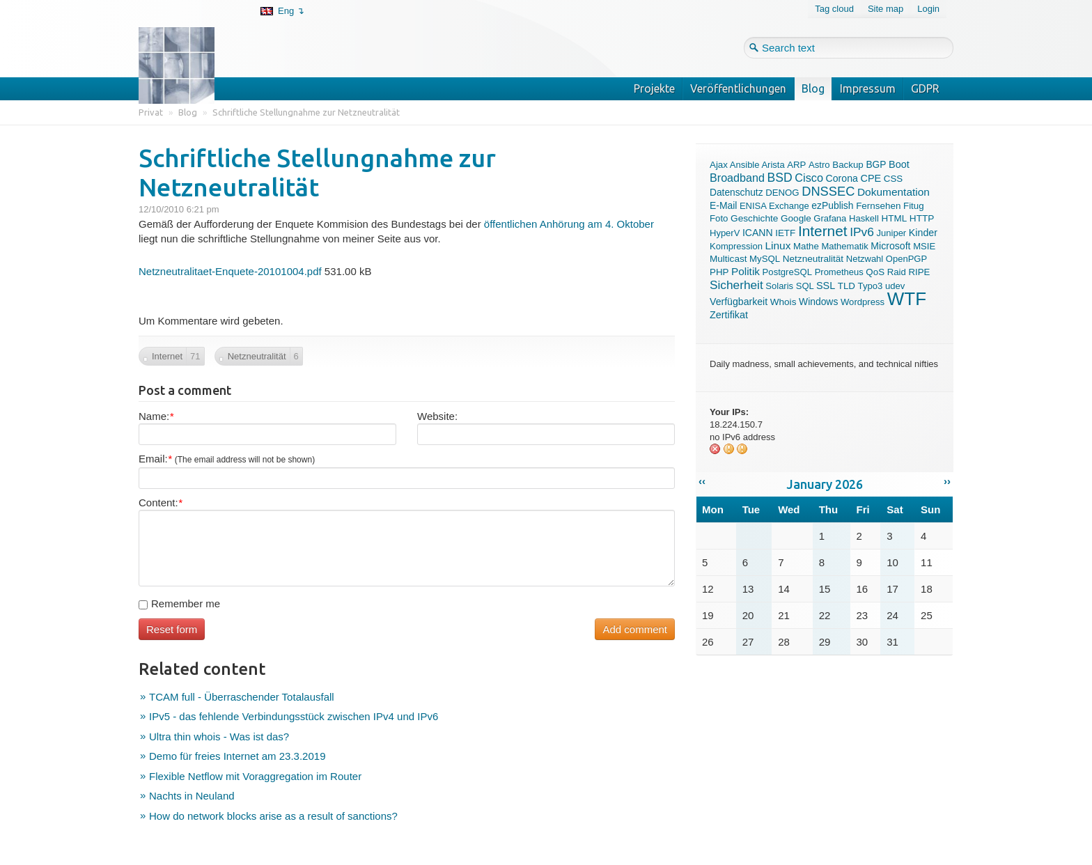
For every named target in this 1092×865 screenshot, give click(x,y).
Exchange (789, 206)
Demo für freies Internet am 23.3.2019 (237, 756)
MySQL (764, 259)
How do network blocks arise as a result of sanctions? (273, 816)
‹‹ (702, 481)
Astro (819, 164)
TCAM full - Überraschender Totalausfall (241, 697)
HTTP (922, 218)
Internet (823, 231)
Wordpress (862, 302)
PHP (719, 272)
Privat (151, 112)
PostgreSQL (787, 272)
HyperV (725, 233)
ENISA (753, 206)
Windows (818, 301)
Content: (160, 502)
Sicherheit (736, 285)
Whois (783, 302)
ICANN (757, 232)
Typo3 (870, 286)
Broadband (737, 177)
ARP (796, 164)
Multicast (728, 259)
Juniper (892, 233)
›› (947, 481)
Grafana (829, 218)
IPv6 (862, 232)
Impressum (868, 88)
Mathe (806, 246)
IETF (785, 233)
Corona (842, 178)
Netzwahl (864, 259)
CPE (870, 178)
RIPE (919, 272)
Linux (778, 245)
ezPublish (832, 205)
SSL (825, 285)
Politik (745, 271)
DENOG (782, 192)
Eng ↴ (291, 11)
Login (928, 8)
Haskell (864, 218)
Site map (885, 8)
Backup (847, 164)
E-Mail (723, 205)
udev (895, 286)
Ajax (719, 164)
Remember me (179, 603)
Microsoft (890, 245)
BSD (780, 178)
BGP (876, 164)
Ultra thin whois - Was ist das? (219, 736)
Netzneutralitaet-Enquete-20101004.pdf (230, 271)
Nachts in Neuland (192, 796)
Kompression (736, 246)
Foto (719, 218)
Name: (156, 416)
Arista (772, 164)
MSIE (924, 246)
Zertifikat (729, 314)
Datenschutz (736, 192)
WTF (906, 298)
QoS (875, 272)
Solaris (779, 286)
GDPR (925, 88)
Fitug (913, 206)
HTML (894, 218)
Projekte (654, 88)
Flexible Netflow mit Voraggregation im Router (255, 776)
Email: (227, 459)
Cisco (809, 177)
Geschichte (754, 218)
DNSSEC (828, 191)
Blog (813, 88)
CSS (893, 178)
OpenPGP (906, 259)
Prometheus (839, 272)
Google (796, 218)
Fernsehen (878, 206)
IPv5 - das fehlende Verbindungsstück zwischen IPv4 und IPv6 (293, 716)
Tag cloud (834, 8)
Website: (437, 416)
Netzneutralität (813, 259)
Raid (896, 272)
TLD (846, 286)
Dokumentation (893, 192)
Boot (899, 164)
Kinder (923, 232)
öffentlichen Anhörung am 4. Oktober (569, 224)
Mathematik (844, 246)
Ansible (745, 164)
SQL (805, 286)
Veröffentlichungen (738, 88)
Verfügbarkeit (738, 301)
